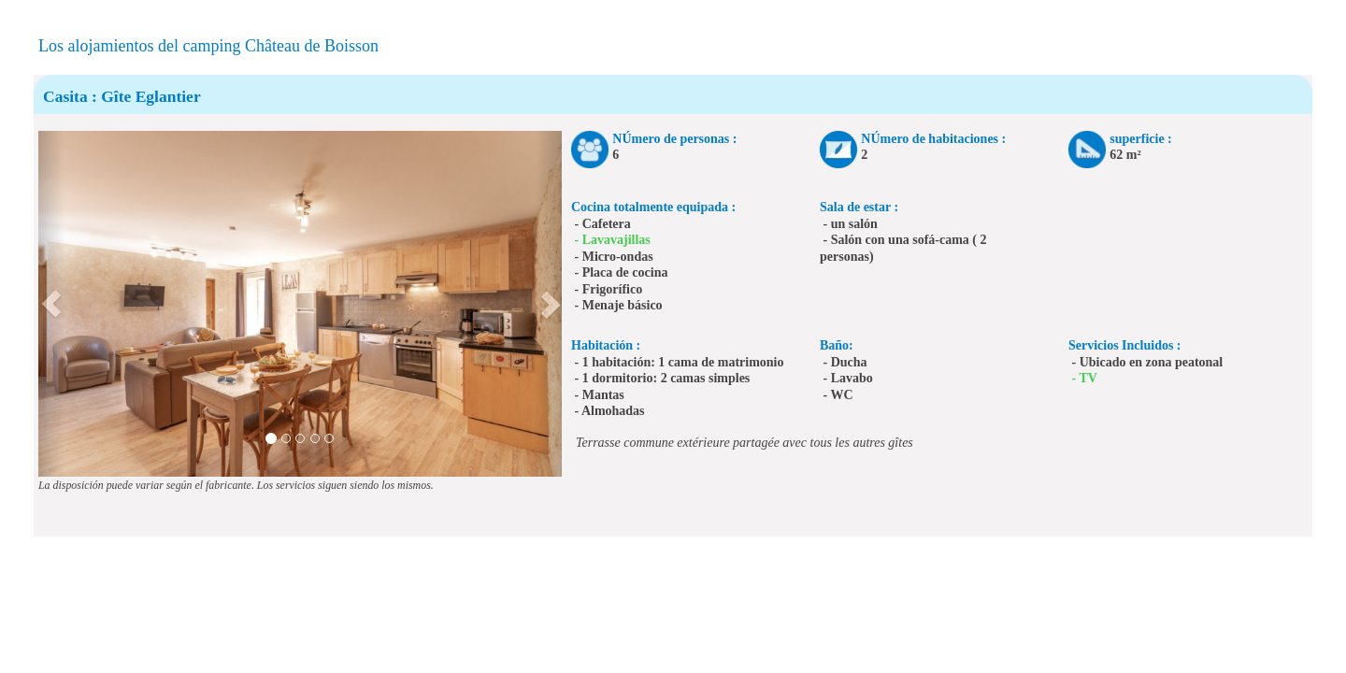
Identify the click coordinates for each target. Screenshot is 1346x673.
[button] (51, 304)
